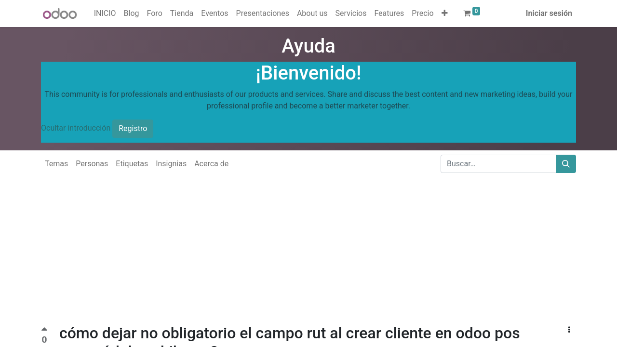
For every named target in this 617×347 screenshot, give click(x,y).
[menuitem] (105, 13)
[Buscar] (566, 164)
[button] (445, 13)
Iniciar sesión (549, 13)
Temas (56, 163)
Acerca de (211, 163)
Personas (92, 163)
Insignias (171, 163)
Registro (133, 128)
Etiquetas (132, 163)
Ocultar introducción (75, 128)
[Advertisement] (289, 256)
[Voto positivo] (44, 330)
